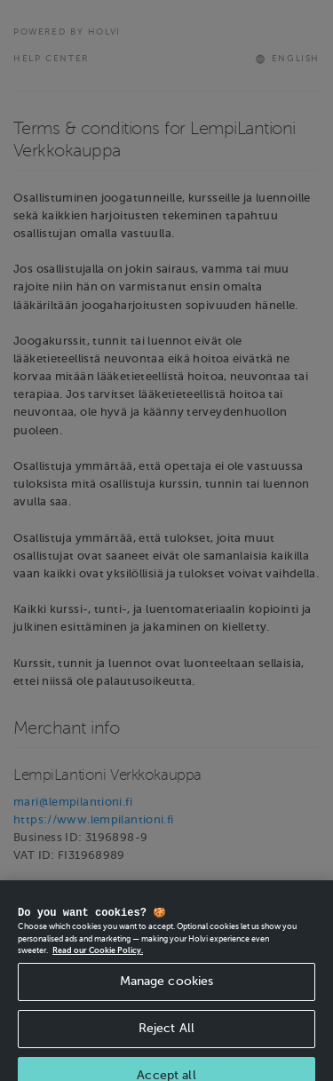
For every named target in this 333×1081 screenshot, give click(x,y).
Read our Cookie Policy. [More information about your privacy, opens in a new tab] (97, 956)
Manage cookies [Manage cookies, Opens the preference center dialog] (167, 987)
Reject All (166, 1034)
